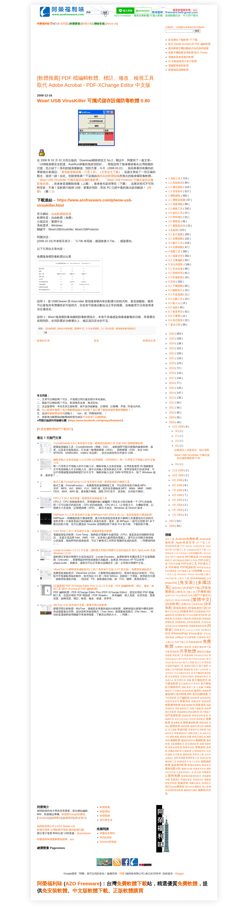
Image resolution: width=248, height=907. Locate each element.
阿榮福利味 (49, 883)
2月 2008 (177, 510)
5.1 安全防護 (108, 328)
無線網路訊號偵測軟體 (188, 712)
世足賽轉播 (190, 637)
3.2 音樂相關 (175, 238)
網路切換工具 (195, 733)
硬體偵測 (175, 726)
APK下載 (170, 539)
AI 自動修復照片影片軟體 (182, 61)
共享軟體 (188, 651)
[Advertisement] (96, 47)
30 (177, 431)
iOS (167, 633)
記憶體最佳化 (199, 751)
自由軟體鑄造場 (61, 213)
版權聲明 (68, 818)
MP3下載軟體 (177, 557)
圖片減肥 (203, 666)
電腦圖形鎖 (198, 779)
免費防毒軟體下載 (201, 647)
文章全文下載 (109, 172)
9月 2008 (177, 480)
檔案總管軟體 (173, 705)
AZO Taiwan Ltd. (66, 826)
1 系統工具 (174, 178)
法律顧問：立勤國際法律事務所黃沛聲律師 (184, 27)
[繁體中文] (79, 328)
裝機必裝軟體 (175, 751)
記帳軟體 (186, 751)
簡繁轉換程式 (181, 733)
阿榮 (122, 873)
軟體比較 (204, 758)
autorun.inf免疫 (193, 630)
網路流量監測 (199, 736)
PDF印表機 (174, 564)
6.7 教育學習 (175, 311)
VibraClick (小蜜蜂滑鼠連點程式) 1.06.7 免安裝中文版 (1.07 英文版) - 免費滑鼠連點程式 (102, 569)
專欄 (189, 680)
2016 (172, 383)
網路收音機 (185, 736)
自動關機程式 (177, 744)
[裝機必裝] (186, 604)
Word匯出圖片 (203, 574)
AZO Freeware (82, 883)
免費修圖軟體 (195, 642)
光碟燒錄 (201, 637)
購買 (138, 891)
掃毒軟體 (206, 690)
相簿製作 (200, 719)
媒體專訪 (56, 818)
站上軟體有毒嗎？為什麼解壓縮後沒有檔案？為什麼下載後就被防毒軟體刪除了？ (87, 410)
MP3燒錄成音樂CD (182, 560)
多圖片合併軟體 (201, 669)
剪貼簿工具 (177, 655)
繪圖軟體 (175, 740)
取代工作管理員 (203, 662)
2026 (172, 333)
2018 (172, 373)
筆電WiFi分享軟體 (197, 729)
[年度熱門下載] (191, 588)
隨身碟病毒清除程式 (126, 328)
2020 (172, 363)
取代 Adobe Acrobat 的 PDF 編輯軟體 (189, 44)
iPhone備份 (196, 633)
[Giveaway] (198, 578)
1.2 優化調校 (175, 187)
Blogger (179, 873)
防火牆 (197, 772)
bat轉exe (206, 630)
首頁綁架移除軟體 (174, 790)
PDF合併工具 (189, 563)
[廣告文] (181, 591)
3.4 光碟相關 (175, 247)
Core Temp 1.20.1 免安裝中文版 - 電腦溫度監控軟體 (82, 531)
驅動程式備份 (191, 790)
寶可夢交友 (106, 820)
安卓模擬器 (174, 676)
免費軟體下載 (132, 883)
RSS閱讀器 (171, 571)
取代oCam (177, 662)
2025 (172, 338)
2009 (172, 417)
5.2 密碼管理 (175, 273)
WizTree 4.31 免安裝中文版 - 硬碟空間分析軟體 (80, 605)
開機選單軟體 (199, 769)
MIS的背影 (106, 837)
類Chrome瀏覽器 (174, 786)
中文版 (80, 891)
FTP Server (186, 546)
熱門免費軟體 (173, 715)
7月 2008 (177, 490)
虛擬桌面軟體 (175, 747)
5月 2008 (177, 500)
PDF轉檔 (174, 567)
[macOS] (171, 582)
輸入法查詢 (194, 761)
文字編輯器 (183, 697)
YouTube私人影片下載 (177, 578)
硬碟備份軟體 (190, 722)
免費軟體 (187, 883)
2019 (172, 368)
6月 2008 (177, 495)
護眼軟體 (187, 754)
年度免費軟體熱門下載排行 (55, 429)
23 (177, 441)
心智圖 (199, 687)
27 (177, 436)
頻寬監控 (206, 783)
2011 (172, 407)
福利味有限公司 (46, 826)
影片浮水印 (194, 683)
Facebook (43, 818)
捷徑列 (197, 690)
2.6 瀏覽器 (174, 221)
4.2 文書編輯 (175, 260)
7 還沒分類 (174, 324)
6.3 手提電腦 (175, 294)
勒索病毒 (188, 655)
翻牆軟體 (201, 740)
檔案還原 (200, 705)
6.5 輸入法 (174, 303)
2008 (172, 422)
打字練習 (176, 690)
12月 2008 (178, 426)
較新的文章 (43, 340)
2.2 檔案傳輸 (175, 204)
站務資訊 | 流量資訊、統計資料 (191, 450)
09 (177, 464)
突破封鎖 (182, 729)
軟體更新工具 (192, 758)
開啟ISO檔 (187, 768)
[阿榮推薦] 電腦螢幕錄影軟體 (192, 626)
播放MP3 (170, 694)
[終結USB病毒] (65, 328)
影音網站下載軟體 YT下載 (183, 39)
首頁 (96, 340)
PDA (195, 560)
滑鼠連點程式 (182, 708)
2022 (172, 353)
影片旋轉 (183, 683)
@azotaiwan (84, 833)
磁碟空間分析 (197, 726)
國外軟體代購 (76, 829)
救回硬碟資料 (184, 694)
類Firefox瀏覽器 (193, 786)
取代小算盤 (188, 662)
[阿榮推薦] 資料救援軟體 (187, 622)
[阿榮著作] (179, 630)
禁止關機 (172, 730)
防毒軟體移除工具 (185, 772)
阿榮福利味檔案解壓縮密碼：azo (55, 839)
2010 (172, 412)
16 (177, 445)
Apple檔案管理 (185, 542)
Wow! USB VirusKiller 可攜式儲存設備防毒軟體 (69, 179)
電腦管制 (183, 783)
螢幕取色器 (188, 747)
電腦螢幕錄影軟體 (178, 65)
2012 (172, 402)
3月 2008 (177, 505)
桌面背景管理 (172, 701)
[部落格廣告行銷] (197, 608)
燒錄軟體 (186, 715)
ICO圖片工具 (179, 549)
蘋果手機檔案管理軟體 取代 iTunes (188, 52)
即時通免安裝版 (201, 655)
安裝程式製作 (187, 676)
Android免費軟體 (187, 539)
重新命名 (206, 765)
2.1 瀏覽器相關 (177, 200)
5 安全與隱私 (93, 328)
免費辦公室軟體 (183, 647)
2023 (172, 348)
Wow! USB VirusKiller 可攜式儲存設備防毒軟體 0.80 (93, 100)
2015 (172, 388)
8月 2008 (177, 485)
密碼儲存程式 (201, 676)
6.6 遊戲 (173, 307)
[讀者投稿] (197, 604)
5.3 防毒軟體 (175, 277)
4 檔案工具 (174, 251)
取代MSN (183, 659)
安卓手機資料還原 (182, 673)
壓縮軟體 (188, 669)
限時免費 (174, 775)
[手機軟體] (203, 591)
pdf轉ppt (179, 637)
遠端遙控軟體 (179, 765)
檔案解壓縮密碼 (56, 413)
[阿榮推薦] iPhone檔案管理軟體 (191, 615)
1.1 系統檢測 (175, 182)
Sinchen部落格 (108, 841)
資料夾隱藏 (179, 758)
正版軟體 (123, 891)
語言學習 (177, 754)
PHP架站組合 (204, 567)
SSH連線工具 (184, 571)
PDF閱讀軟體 (188, 567)
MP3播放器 (191, 556)
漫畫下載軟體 (196, 708)
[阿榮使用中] (187, 611)
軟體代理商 (43, 829)
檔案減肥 (206, 701)
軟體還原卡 (183, 761)
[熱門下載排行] (202, 595)
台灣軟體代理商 (59, 829)
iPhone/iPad (179, 633)
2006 (172, 526)
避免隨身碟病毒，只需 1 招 (78, 172)
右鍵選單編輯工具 (174, 666)
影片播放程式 (200, 680)
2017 (172, 378)
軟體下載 (98, 891)
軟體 (62, 891)
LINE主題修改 (180, 553)
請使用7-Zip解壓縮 (95, 417)
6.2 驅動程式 (175, 290)
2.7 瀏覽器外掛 (177, 225)
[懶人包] (191, 592)
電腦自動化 (195, 783)
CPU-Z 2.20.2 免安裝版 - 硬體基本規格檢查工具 (80, 498)
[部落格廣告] (180, 608)
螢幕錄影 (200, 747)
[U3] (209, 578)
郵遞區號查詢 (194, 765)
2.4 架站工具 (175, 213)
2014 (172, 392)
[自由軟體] (51, 328)
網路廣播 (174, 736)
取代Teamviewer (197, 659)
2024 (172, 343)
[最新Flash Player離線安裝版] (179, 595)
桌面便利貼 (205, 698)
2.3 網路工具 (175, 208)
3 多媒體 (173, 230)
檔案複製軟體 (188, 705)
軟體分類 (87, 23)
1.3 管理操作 (175, 191)
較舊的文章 (149, 340)
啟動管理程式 (191, 666)
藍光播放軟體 (192, 744)
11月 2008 (178, 470)
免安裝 (49, 891)
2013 (172, 397)
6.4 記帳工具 (175, 299)
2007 (172, 521)
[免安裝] (186, 582)
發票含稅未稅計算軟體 (185, 719)
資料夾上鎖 (198, 754)
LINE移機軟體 (195, 553)
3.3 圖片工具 (175, 243)
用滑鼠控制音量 (200, 715)
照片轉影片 (205, 712)
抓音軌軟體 (187, 690)
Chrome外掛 (172, 546)
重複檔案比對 (173, 768)
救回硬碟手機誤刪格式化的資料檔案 (188, 48)
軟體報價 (105, 815)
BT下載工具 (203, 542)
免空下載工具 (181, 642)
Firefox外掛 (199, 546)
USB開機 (197, 570)
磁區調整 (185, 726)
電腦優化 (175, 779)
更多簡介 (80, 818)
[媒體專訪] (177, 588)
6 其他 (172, 281)
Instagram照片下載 (196, 549)
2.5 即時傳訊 (175, 217)
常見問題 (63, 23)
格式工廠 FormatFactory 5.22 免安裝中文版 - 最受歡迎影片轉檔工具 (91, 481)
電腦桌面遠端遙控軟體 (181, 57)
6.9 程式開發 (175, 320)
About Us (111, 23)
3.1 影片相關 (175, 234)
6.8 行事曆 (174, 316)
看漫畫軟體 (176, 722)
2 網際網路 (174, 195)
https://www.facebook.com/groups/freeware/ (95, 420)
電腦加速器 (186, 779)
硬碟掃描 (203, 722)
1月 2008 (177, 514)
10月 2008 (178, 475)
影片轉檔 (206, 683)
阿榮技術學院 (107, 833)
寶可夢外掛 (180, 680)
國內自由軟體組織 (108, 176)
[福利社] (169, 600)
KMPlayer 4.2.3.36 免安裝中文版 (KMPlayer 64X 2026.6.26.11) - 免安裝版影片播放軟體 (102, 514)
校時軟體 (194, 698)
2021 (172, 358)
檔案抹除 (196, 701)
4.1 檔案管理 (175, 256)
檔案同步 (185, 701)
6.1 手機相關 (175, 286)
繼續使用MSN (188, 740)
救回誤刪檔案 (200, 694)
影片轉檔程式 (173, 687)
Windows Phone (185, 574)
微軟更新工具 (189, 687)
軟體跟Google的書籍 (73, 814)
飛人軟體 (206, 786)
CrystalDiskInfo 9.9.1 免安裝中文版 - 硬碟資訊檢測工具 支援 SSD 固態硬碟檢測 (98, 443)
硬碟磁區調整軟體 (178, 69)
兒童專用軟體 (172, 651)
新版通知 (105, 811)
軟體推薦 (105, 807)
